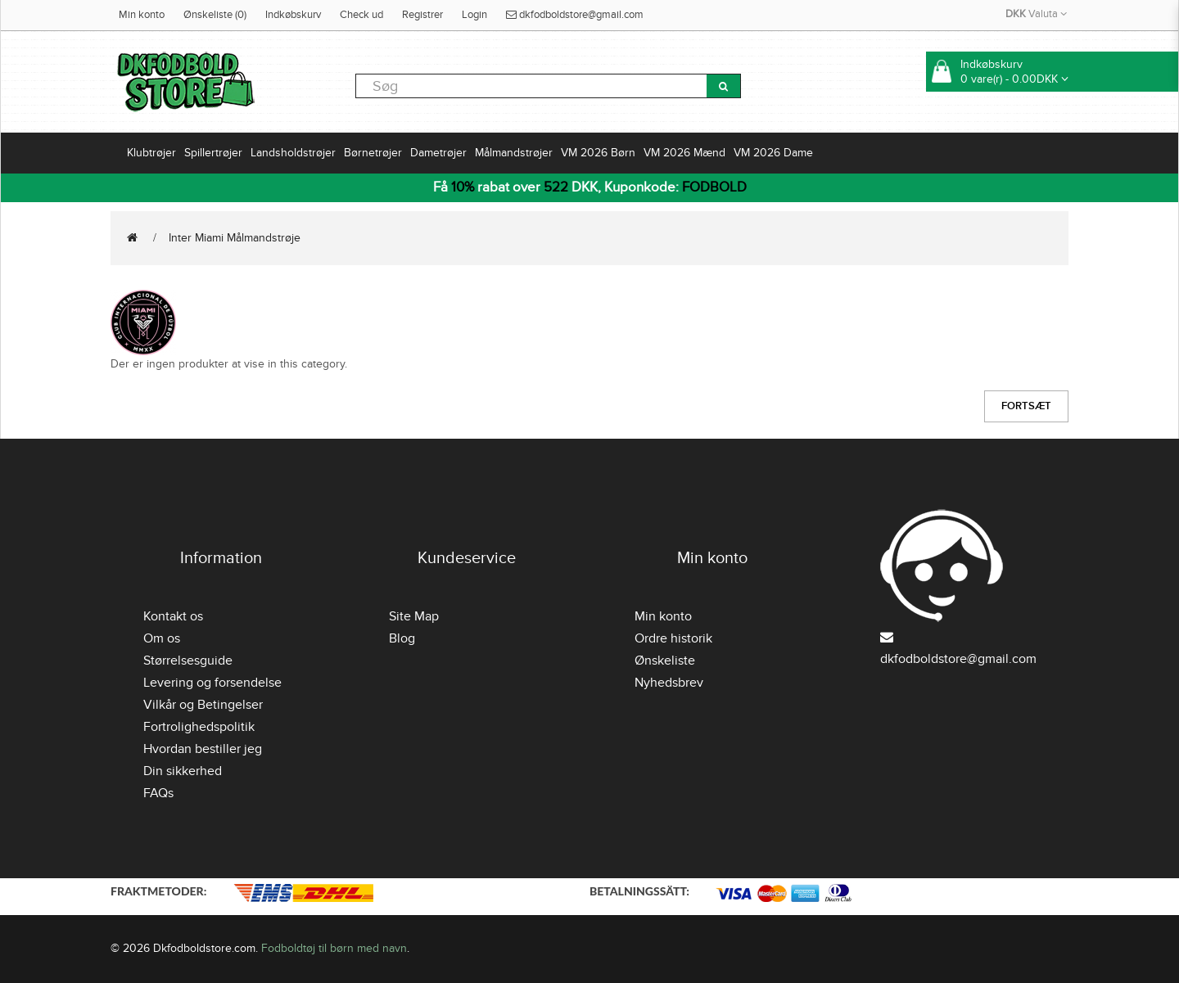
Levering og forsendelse (212, 682)
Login (474, 14)
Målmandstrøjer (514, 153)
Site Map (414, 616)
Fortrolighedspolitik (199, 727)
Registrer (422, 14)
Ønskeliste (665, 660)
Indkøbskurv (293, 14)
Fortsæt (1026, 406)
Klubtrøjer (151, 153)
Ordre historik (673, 638)
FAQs (158, 793)
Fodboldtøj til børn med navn (334, 948)
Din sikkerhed (182, 771)
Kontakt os (173, 616)
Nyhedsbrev (669, 682)
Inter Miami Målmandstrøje (234, 238)
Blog (402, 638)
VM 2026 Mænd (684, 153)
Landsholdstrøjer (293, 153)
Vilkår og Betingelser (203, 705)
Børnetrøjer (373, 153)
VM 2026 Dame (773, 153)
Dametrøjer (438, 153)
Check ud (361, 14)
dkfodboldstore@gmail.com (575, 14)
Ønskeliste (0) (214, 14)
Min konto (142, 14)
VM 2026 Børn (598, 153)
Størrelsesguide (188, 660)
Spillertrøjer (213, 153)
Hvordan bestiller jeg (202, 749)
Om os (161, 638)
